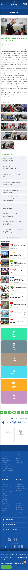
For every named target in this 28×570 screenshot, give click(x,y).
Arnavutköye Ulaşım (20, 486)
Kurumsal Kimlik (5, 454)
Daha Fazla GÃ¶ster (14, 237)
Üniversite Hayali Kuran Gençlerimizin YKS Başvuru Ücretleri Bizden (13, 160)
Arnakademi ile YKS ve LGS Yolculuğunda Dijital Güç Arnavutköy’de (13, 198)
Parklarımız (18, 505)
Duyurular (18, 456)
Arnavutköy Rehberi (20, 494)
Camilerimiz (18, 512)
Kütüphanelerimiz (20, 507)
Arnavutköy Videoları (20, 497)
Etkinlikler (18, 458)
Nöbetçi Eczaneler (20, 462)
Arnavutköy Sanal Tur (20, 501)
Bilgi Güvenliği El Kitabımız (7, 476)
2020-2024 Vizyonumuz (7, 468)
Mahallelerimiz (19, 490)
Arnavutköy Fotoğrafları (21, 496)
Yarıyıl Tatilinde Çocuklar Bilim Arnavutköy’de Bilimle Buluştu (13, 168)
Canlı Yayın (18, 452)
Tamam (6, 566)
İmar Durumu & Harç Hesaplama (6, 508)
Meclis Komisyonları (6, 464)
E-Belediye (4, 497)
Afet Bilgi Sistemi (5, 484)
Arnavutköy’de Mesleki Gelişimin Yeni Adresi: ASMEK (13, 223)
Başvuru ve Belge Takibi (7, 491)
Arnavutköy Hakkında (20, 484)
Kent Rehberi (4, 510)
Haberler (18, 454)
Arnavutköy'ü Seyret (20, 499)
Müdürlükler (4, 462)
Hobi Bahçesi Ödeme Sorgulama (6, 487)
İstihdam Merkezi (5, 499)
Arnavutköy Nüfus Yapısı (21, 488)
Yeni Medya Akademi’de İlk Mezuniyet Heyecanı (13, 206)
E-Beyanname (5, 503)
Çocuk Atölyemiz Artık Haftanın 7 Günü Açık (13, 191)
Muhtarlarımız (19, 492)
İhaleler (17, 460)
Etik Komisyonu (5, 466)
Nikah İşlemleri (5, 501)
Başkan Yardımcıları (6, 460)
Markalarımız (5, 472)
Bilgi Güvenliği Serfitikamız (7, 474)
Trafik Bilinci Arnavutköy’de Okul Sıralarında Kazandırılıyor (13, 231)
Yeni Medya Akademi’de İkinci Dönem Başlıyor (13, 176)
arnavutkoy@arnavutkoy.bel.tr (14, 550)
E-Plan (3, 493)
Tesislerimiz (18, 503)
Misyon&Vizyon (5, 456)
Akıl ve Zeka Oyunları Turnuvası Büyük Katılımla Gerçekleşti (13, 184)
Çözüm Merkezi (5, 505)
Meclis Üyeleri (5, 458)
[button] (1, 432)
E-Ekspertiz (4, 489)
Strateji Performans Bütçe (7, 470)
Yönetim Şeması (5, 452)
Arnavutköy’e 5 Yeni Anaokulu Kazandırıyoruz (13, 214)
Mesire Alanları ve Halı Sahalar (20, 510)
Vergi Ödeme (4, 495)
